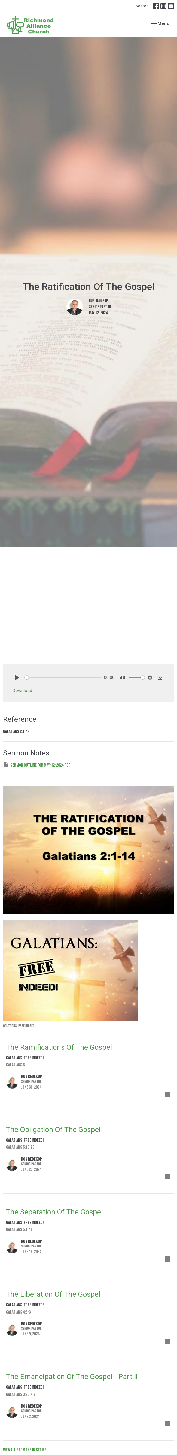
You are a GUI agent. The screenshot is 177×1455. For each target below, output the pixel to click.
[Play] (17, 677)
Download (22, 690)
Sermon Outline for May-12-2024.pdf (36, 765)
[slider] (63, 677)
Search (142, 6)
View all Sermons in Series (25, 1450)
